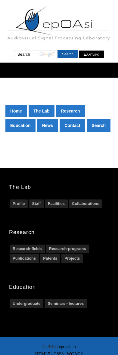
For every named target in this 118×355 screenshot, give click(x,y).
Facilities (56, 203)
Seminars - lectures (66, 303)
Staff (36, 203)
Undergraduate (26, 303)
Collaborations (85, 203)
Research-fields (27, 248)
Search (99, 125)
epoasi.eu (67, 346)
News (47, 125)
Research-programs (67, 248)
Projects (72, 258)
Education (20, 125)
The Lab (41, 111)
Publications (24, 258)
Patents (50, 258)
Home (16, 111)
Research (70, 111)
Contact (72, 125)
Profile (19, 203)
